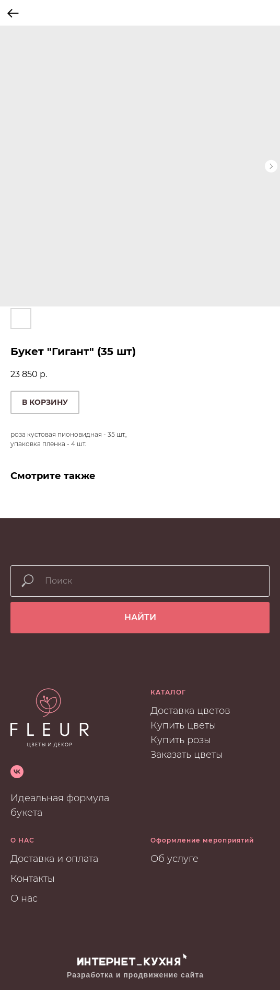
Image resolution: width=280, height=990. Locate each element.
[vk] (17, 771)
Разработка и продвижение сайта (135, 975)
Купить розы (180, 740)
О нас (24, 898)
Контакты (32, 878)
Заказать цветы (186, 754)
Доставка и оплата (54, 858)
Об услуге (174, 858)
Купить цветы (183, 725)
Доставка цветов (190, 710)
